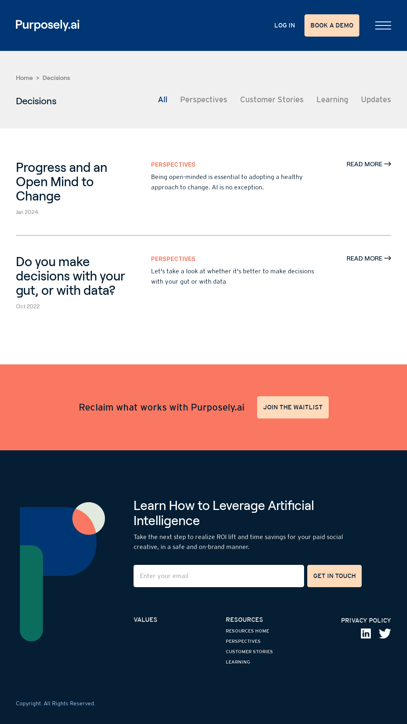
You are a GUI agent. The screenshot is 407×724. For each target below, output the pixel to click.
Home (24, 77)
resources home (247, 631)
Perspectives (173, 164)
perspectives (243, 641)
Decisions (56, 77)
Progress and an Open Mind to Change (61, 181)
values (145, 619)
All (162, 99)
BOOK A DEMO (331, 25)
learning (238, 662)
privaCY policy (366, 620)
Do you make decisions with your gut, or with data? (70, 276)
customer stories (249, 651)
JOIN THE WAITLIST (293, 407)
